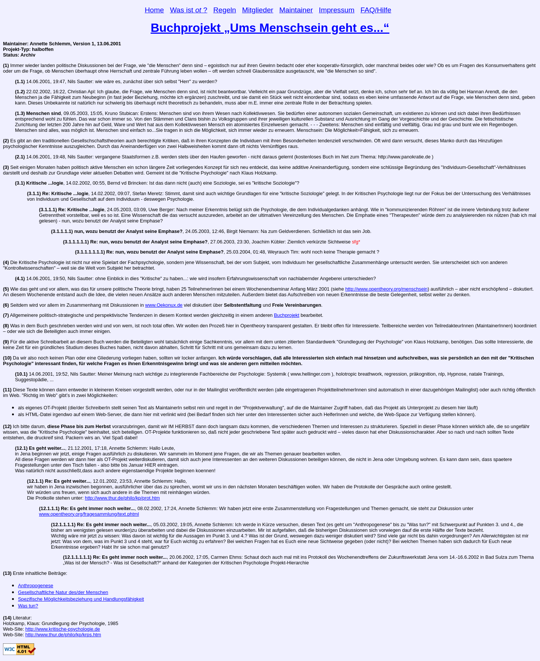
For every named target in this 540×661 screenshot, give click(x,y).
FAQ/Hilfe (375, 10)
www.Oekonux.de (164, 305)
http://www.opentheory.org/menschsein (386, 289)
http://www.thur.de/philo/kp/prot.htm (122, 498)
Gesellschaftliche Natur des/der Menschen (63, 592)
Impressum (336, 10)
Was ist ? (188, 10)
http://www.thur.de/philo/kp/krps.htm (63, 634)
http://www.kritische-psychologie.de (63, 629)
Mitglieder (257, 10)
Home (154, 10)
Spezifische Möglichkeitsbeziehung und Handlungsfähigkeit (81, 599)
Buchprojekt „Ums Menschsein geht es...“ (270, 27)
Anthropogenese (35, 585)
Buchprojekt (287, 315)
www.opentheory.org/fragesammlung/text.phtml (89, 514)
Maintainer (296, 10)
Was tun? (28, 606)
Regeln (224, 10)
